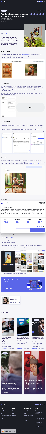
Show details (39, 226)
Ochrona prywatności (6, 415)
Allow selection (22, 230)
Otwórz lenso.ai (8, 288)
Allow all (37, 230)
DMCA (25, 413)
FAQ (13, 410)
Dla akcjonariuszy (39, 426)
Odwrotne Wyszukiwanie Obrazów (38, 412)
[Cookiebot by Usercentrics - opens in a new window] (39, 203)
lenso (12, 237)
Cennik (2, 410)
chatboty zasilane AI (25, 54)
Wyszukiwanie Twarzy (40, 416)
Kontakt (14, 415)
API (1, 413)
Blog (13, 413)
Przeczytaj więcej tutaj (37, 127)
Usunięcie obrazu (28, 410)
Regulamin (26, 418)
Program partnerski (5, 418)
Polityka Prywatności (28, 415)
